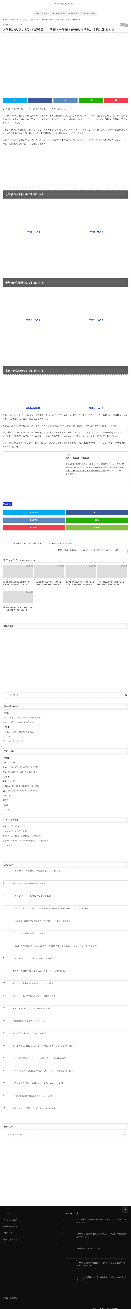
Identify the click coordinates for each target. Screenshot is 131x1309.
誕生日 (5, 824)
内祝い (14, 838)
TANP (68, 454)
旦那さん (6, 730)
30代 (18, 717)
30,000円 (32, 766)
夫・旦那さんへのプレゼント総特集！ (28, 880)
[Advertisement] (65, 166)
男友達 (21, 730)
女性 (6, 712)
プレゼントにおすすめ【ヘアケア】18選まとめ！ (32, 993)
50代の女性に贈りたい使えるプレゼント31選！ (32, 955)
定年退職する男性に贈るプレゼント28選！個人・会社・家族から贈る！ (41, 1042)
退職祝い (36, 833)
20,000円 (22, 766)
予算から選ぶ (74, 13)
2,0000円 (21, 770)
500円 (5, 798)
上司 (20, 740)
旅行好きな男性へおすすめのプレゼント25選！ (32, 980)
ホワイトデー (21, 828)
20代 (11, 717)
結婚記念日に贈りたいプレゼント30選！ (29, 1030)
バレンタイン (8, 828)
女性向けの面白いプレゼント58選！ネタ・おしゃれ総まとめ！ (38, 968)
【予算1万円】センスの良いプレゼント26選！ (31, 893)
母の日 (13, 824)
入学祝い (8, 503)
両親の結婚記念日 (26, 838)
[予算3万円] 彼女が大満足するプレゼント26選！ (32, 1093)
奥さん (5, 721)
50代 (30, 717)
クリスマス (7, 842)
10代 (4, 717)
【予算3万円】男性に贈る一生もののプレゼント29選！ (35, 868)
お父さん (30, 730)
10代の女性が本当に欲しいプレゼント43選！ (31, 1005)
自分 (4, 740)
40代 (24, 717)
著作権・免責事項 (10, 1294)
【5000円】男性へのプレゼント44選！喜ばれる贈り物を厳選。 (38, 1055)
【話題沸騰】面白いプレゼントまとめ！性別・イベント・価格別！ (40, 918)
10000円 (6, 807)
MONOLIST (109, 1305)
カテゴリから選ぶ (88, 13)
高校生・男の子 (33, 407)
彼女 (12, 721)
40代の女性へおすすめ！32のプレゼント (29, 1018)
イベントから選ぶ (42, 13)
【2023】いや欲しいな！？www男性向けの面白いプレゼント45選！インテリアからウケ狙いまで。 (53, 943)
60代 (37, 717)
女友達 (19, 721)
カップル (12, 740)
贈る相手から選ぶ (59, 13)
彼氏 (14, 730)
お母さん (28, 721)
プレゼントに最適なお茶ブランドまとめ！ (30, 930)
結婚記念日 (41, 838)
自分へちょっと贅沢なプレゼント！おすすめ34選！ (33, 1105)
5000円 (5, 802)
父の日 (21, 824)
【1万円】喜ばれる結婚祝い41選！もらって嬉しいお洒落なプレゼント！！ (43, 1067)
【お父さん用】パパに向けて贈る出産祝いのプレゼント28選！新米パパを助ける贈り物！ (49, 905)
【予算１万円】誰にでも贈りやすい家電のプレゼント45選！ (37, 1080)
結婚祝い (6, 838)
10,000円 (13, 766)
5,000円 (11, 761)
